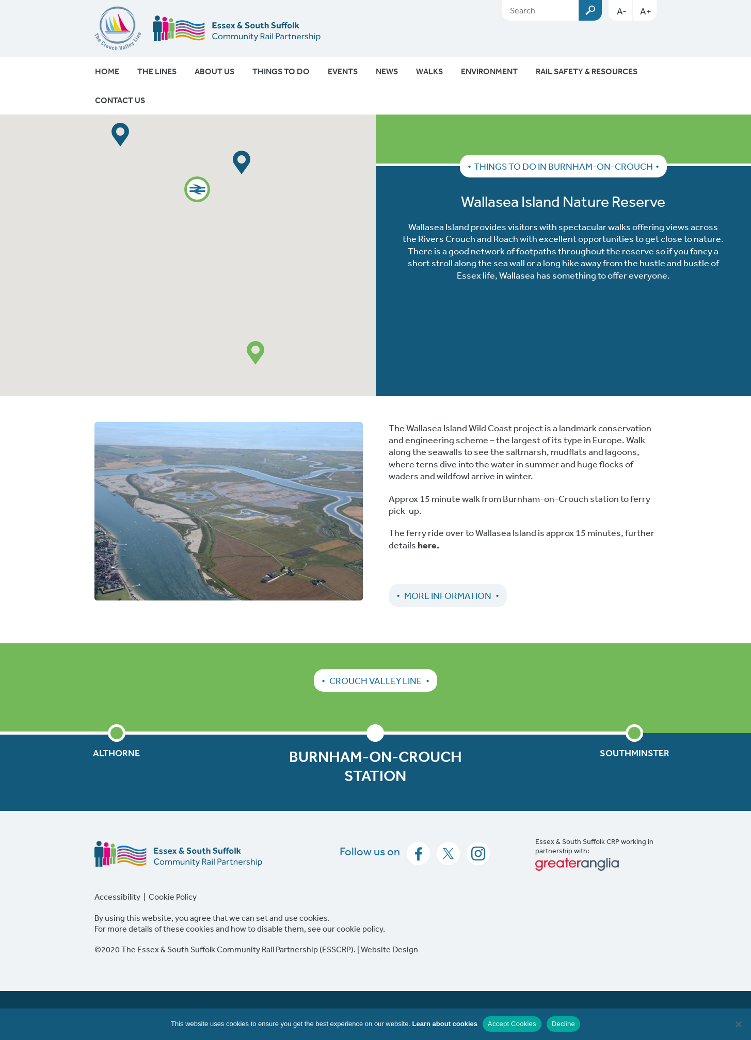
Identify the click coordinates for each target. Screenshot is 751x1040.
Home (107, 71)
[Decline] (738, 1024)
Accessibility (117, 896)
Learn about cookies (444, 1024)
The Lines (157, 71)
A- (622, 11)
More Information (448, 595)
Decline (563, 1024)
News (387, 71)
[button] (197, 189)
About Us (214, 71)
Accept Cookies (512, 1024)
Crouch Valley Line (375, 680)
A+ (645, 11)
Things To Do (281, 71)
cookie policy (360, 928)
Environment (489, 71)
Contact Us (120, 100)
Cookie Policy (173, 896)
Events (343, 71)
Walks (429, 71)
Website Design (389, 949)
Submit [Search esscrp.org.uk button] (590, 10)
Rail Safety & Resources (586, 71)
